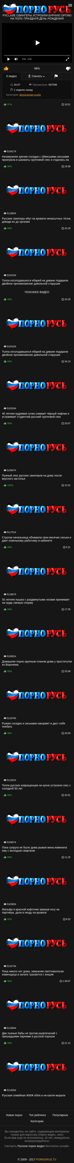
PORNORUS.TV (46, 1159)
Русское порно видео (31, 1146)
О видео (11, 76)
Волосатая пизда (30, 94)
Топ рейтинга (37, 1115)
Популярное (60, 1115)
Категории (37, 1121)
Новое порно (14, 1115)
